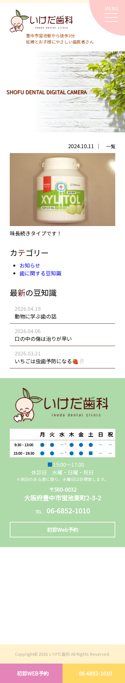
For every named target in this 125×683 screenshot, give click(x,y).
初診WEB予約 (33, 673)
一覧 (110, 146)
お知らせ (30, 265)
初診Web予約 (62, 529)
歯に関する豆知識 (40, 273)
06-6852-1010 (95, 673)
